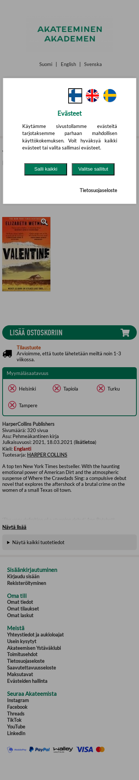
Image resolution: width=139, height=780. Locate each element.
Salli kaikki (45, 169)
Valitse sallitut (93, 169)
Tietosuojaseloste (98, 190)
